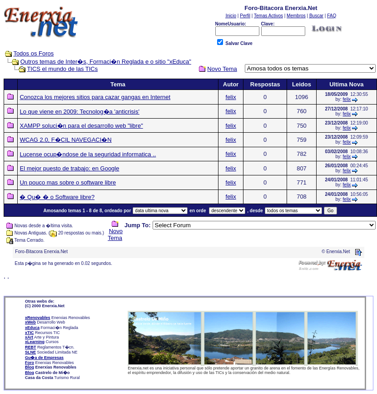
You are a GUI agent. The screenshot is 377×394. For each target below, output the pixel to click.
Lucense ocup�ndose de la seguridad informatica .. (88, 154)
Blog (29, 367)
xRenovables (37, 317)
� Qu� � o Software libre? (57, 197)
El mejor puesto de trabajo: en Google (69, 168)
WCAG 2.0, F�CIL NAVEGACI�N (65, 139)
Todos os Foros (33, 53)
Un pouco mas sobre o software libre (68, 182)
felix (231, 97)
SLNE (30, 352)
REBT (30, 347)
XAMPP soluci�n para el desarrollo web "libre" (81, 125)
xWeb (30, 322)
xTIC (29, 332)
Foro (29, 362)
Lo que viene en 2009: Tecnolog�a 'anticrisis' (79, 111)
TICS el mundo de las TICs (62, 68)
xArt (29, 337)
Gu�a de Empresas (44, 357)
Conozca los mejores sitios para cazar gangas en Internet (95, 97)
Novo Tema (115, 234)
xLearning (35, 341)
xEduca (32, 327)
